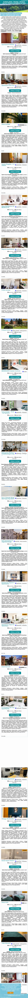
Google (3, 985)
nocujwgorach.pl (24, 0)
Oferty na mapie (11, 13)
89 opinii (19, 326)
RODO (13, 990)
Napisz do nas (17, 995)
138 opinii (12, 602)
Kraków (25, 34)
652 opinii (19, 737)
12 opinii (14, 784)
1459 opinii (19, 145)
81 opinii (24, 281)
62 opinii (24, 901)
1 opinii (19, 507)
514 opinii (12, 236)
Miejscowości (18, 13)
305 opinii (12, 647)
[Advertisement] (14, 818)
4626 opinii (24, 414)
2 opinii (25, 946)
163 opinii (20, 857)
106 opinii (24, 57)
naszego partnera (12, 71)
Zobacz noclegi (15, 54)
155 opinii (18, 555)
